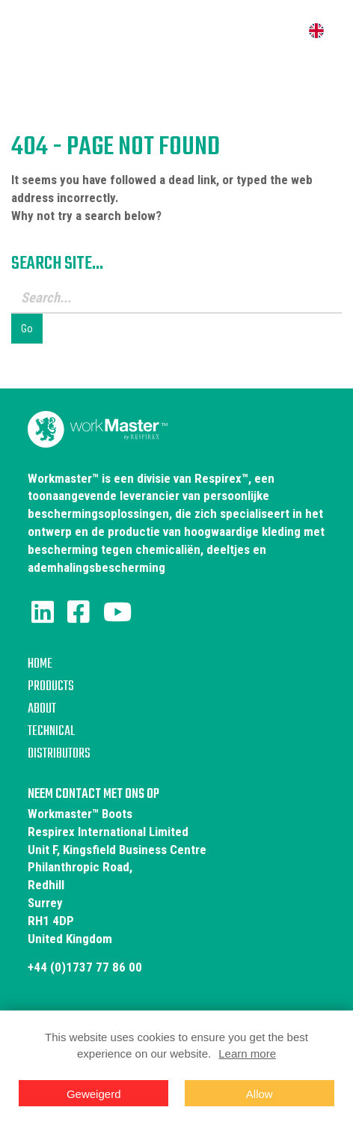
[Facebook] (78, 612)
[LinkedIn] (42, 612)
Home (40, 664)
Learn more (247, 1053)
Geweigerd (94, 1094)
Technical (51, 732)
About (42, 709)
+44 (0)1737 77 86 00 (85, 967)
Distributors (59, 754)
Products (51, 687)
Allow (259, 1094)
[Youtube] (117, 612)
